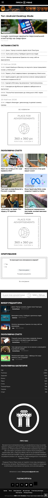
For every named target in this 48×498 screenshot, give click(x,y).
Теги (10, 490)
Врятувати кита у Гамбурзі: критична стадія (26, 315)
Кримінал (5, 36)
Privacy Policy (28, 492)
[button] (21, 61)
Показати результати (24, 274)
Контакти (19, 492)
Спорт (4, 29)
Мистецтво (6, 50)
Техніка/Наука (7, 43)
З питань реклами (37, 490)
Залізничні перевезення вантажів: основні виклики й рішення (35, 211)
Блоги (4, 58)
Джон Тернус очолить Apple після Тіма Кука (27, 307)
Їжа (2, 47)
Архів (5, 490)
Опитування (17, 490)
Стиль (4, 39)
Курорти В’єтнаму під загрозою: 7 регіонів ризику (24, 83)
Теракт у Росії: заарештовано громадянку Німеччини (25, 73)
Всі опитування (24, 281)
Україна (5, 10)
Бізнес (4, 21)
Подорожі (6, 54)
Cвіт (3, 7)
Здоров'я (5, 25)
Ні (6, 267)
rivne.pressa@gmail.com (30, 471)
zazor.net (40, 495)
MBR (15, 495)
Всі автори (26, 490)
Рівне (3, 14)
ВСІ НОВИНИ (24, 109)
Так (6, 264)
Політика (5, 18)
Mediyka (23, 495)
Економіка (6, 32)
